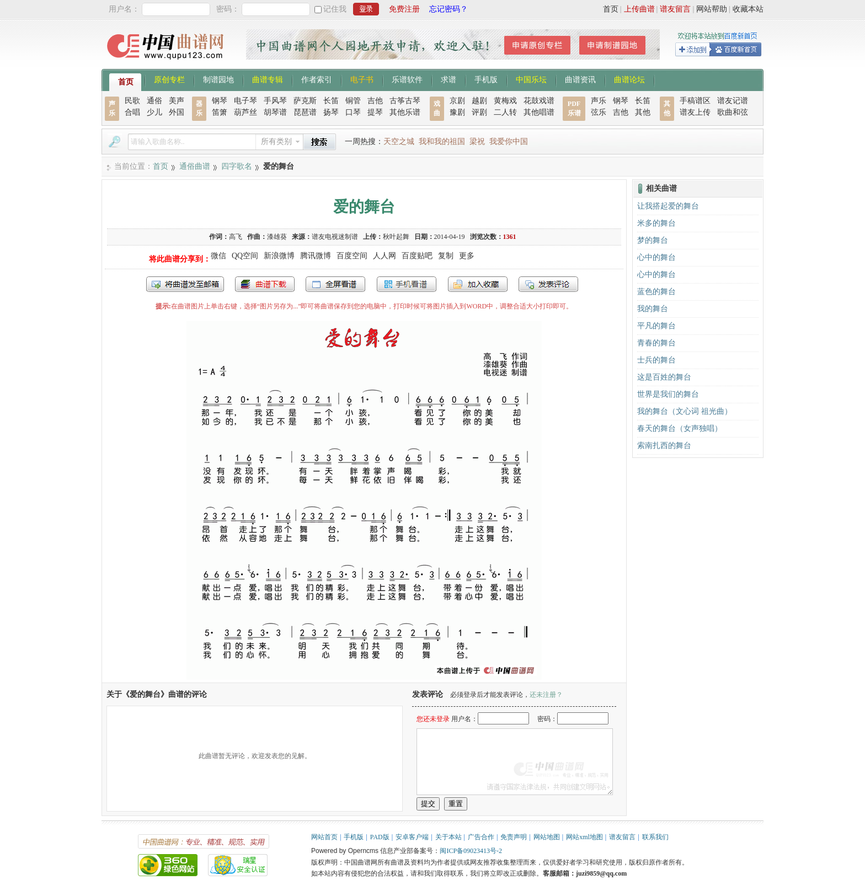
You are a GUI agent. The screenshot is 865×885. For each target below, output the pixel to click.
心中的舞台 (656, 257)
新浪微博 (279, 256)
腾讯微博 (315, 256)
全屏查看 (335, 284)
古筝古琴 (404, 101)
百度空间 (352, 256)
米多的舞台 (656, 223)
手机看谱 (406, 284)
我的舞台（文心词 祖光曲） (684, 411)
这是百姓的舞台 (664, 377)
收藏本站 (748, 9)
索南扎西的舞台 (664, 445)
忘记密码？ (448, 9)
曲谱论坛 (629, 79)
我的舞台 (652, 309)
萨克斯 (305, 101)
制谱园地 (218, 79)
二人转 (505, 112)
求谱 (448, 79)
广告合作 (481, 837)
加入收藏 (478, 284)
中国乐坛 (531, 79)
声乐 (598, 101)
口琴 (353, 112)
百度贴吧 (417, 256)
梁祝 (477, 141)
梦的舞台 (652, 240)
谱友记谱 (732, 101)
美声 (176, 101)
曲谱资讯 (580, 79)
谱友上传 (695, 112)
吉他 (375, 101)
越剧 (479, 101)
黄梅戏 (505, 101)
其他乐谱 (404, 112)
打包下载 (265, 284)
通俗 (154, 101)
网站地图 (546, 837)
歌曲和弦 (732, 112)
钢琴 (219, 101)
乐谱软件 (407, 79)
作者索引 (316, 79)
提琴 (375, 112)
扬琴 (331, 112)
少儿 (154, 112)
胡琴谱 (275, 112)
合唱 (132, 112)
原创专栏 (169, 79)
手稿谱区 (695, 101)
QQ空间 (245, 256)
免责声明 (513, 837)
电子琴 (245, 101)
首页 (610, 9)
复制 (445, 256)
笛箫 (219, 112)
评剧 (479, 112)
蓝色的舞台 (656, 291)
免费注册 (404, 9)
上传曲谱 (639, 9)
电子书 (361, 79)
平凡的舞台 (656, 326)
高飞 (235, 237)
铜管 (353, 101)
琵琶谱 (305, 112)
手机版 (486, 79)
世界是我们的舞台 (668, 394)
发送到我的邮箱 (185, 284)
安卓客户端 (412, 837)
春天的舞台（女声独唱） (679, 428)
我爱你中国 (508, 141)
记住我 (334, 9)
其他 (642, 112)
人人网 (384, 256)
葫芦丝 (245, 112)
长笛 (331, 101)
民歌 (132, 101)
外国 (176, 112)
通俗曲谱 (194, 166)
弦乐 (598, 112)
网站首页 (324, 837)
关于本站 (448, 837)
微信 (218, 256)
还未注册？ (546, 695)
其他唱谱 (539, 112)
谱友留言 (675, 9)
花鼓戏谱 (539, 101)
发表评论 (548, 284)
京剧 (457, 101)
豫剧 (457, 112)
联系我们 (655, 837)
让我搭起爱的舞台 (668, 206)
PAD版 (379, 837)
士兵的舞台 (656, 360)
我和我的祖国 (442, 141)
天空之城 (398, 141)
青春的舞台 (656, 343)
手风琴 (275, 101)
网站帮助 (711, 9)
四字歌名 (236, 166)
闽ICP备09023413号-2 (471, 851)
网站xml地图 (584, 837)
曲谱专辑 (267, 79)
